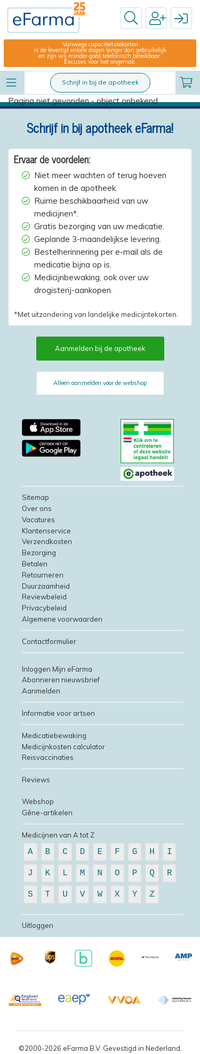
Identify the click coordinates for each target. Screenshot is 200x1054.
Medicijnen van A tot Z (58, 835)
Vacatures (38, 519)
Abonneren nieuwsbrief (61, 679)
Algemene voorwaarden (62, 619)
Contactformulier (49, 641)
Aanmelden (41, 691)
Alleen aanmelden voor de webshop (100, 383)
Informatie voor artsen (58, 713)
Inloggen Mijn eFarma (57, 669)
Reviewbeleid (44, 596)
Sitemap (35, 497)
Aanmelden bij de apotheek (100, 348)
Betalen (34, 563)
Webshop (38, 801)
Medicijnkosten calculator (63, 746)
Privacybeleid (44, 608)
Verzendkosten (47, 541)
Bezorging (39, 552)
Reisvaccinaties (48, 757)
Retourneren (42, 575)
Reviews (36, 779)
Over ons (37, 508)
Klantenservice (46, 530)
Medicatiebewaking (54, 735)
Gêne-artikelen (47, 812)
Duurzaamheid (46, 586)
